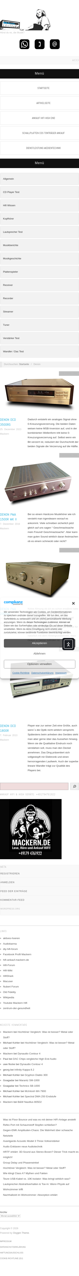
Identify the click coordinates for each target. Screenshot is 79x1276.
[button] (73, 603)
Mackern (4, 434)
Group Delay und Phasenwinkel (21, 1162)
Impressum (60, 673)
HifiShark (8, 976)
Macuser (8, 981)
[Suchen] (74, 786)
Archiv (3, 1212)
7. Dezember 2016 (10, 524)
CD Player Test (11, 192)
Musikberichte (10, 245)
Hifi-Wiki (8, 970)
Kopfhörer (8, 218)
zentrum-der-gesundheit (16, 1008)
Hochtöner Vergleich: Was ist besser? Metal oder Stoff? (34, 1168)
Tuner (6, 324)
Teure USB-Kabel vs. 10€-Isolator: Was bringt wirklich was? (36, 1178)
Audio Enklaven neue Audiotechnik (22, 1146)
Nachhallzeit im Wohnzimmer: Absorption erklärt (30, 1194)
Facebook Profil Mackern (17, 954)
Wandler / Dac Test (13, 351)
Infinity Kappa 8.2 (24, 1069)
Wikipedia (8, 997)
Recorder (8, 298)
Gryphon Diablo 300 (36, 1075)
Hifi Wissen (9, 205)
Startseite (24, 364)
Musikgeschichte (12, 258)
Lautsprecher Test (13, 231)
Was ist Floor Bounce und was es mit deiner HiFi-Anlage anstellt (39, 1119)
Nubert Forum (11, 986)
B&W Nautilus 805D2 (30, 1102)
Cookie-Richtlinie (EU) (11, 1258)
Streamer (8, 311)
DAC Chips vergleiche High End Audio (34, 1058)
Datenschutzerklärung (42, 673)
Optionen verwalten (39, 664)
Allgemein (8, 178)
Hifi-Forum (9, 965)
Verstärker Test (11, 338)
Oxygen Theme (21, 1233)
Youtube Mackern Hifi (15, 1002)
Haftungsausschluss (11, 1253)
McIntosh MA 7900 (35, 1091)
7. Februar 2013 (8, 735)
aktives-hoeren (11, 938)
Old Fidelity (9, 992)
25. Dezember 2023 (10, 429)
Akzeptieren (39, 643)
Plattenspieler (10, 271)
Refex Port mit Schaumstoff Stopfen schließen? (30, 1124)
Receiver (8, 285)
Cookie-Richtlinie (20, 673)
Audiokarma (10, 943)
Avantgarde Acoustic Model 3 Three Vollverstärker (31, 1141)
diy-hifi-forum (10, 949)
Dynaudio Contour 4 (29, 1053)
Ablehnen (39, 653)
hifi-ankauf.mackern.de (16, 959)
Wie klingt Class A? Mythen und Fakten (25, 1173)
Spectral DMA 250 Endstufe (40, 1096)
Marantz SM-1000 (29, 1080)
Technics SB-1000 (29, 1085)
